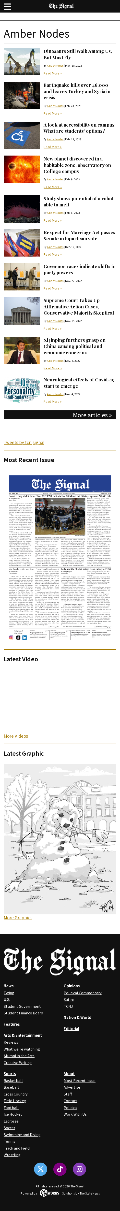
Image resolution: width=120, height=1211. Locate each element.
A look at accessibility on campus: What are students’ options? (80, 127)
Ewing (9, 992)
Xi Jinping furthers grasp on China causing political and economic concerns (75, 346)
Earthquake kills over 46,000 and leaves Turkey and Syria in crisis (77, 91)
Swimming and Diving (22, 1134)
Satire (69, 999)
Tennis (9, 1141)
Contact (70, 1100)
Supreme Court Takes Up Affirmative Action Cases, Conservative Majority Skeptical (79, 306)
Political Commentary (83, 992)
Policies (70, 1107)
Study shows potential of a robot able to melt (79, 201)
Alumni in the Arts (19, 1055)
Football (11, 1107)
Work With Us (75, 1114)
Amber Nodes (55, 65)
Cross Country (16, 1093)
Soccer (9, 1127)
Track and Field (17, 1148)
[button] (7, 6)
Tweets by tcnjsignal (24, 442)
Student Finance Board (23, 1012)
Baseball (11, 1087)
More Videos (16, 736)
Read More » (53, 73)
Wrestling (12, 1154)
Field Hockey (15, 1100)
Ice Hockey (13, 1114)
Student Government (22, 1006)
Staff (68, 1093)
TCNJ (68, 1006)
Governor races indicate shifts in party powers (80, 269)
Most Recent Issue (80, 1080)
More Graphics (18, 917)
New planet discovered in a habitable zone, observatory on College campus (77, 164)
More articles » (92, 414)
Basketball (13, 1080)
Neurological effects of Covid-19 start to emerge (79, 382)
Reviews (11, 1042)
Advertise (72, 1087)
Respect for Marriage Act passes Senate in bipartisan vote (79, 235)
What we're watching (22, 1049)
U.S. (7, 999)
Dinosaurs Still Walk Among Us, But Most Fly (78, 54)
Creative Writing (18, 1062)
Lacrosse (11, 1121)
